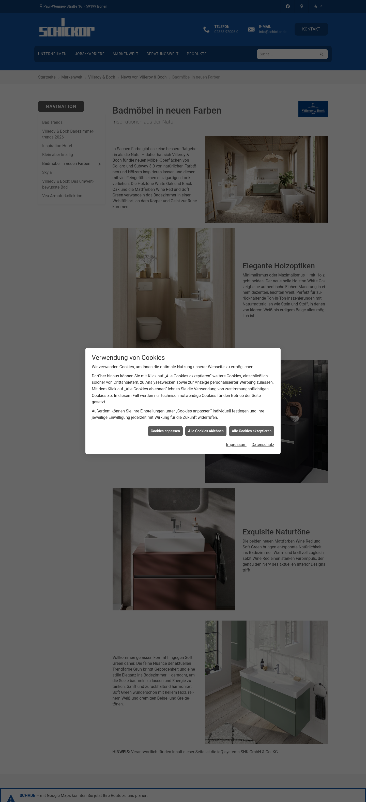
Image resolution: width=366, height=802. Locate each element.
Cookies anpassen (165, 431)
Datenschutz (263, 444)
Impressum (236, 444)
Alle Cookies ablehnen (206, 431)
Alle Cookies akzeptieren (251, 431)
